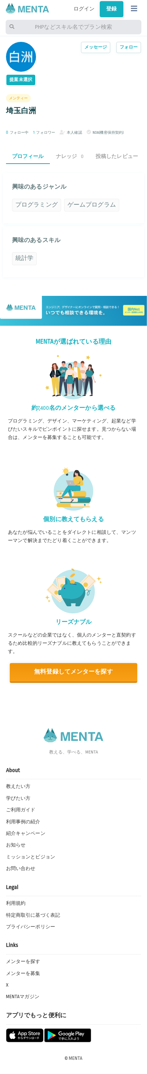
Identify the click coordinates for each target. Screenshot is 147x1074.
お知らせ (16, 845)
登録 (111, 9)
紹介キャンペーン (25, 833)
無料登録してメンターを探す (73, 672)
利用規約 (16, 903)
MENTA (75, 1058)
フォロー (129, 47)
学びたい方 (18, 798)
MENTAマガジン (22, 996)
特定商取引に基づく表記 (33, 915)
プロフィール (28, 156)
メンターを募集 (23, 973)
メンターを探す (23, 961)
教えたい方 (18, 786)
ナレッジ (70, 156)
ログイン (84, 9)
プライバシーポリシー (30, 926)
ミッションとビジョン (30, 857)
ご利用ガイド (21, 810)
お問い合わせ (21, 868)
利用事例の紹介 (23, 821)
